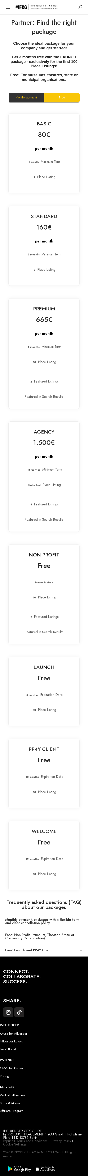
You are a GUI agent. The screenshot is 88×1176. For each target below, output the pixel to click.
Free (62, 97)
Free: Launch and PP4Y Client (28, 950)
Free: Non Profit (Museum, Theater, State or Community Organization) (39, 937)
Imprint (8, 1141)
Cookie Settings (14, 1144)
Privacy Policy (61, 1141)
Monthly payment (26, 97)
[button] (44, 921)
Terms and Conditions (32, 1141)
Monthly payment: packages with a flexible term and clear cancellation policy (42, 921)
